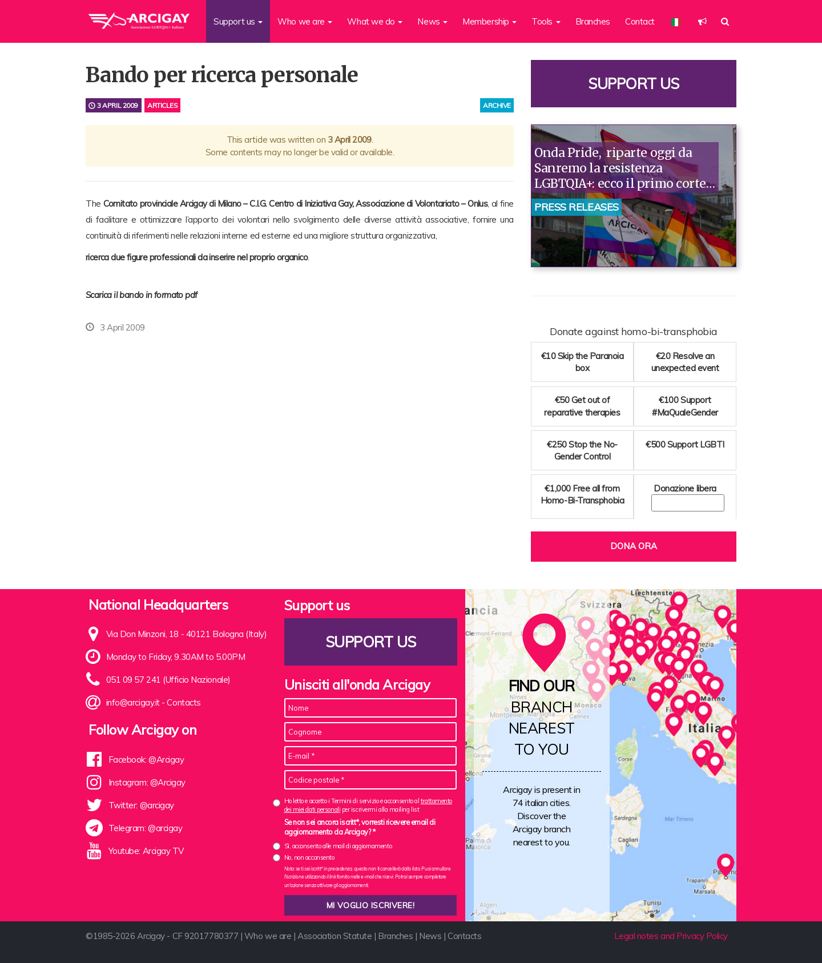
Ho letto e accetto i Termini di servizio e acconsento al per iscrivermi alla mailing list (368, 805)
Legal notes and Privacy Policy (671, 935)
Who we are (268, 935)
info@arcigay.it (133, 702)
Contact (640, 21)
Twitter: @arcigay (141, 805)
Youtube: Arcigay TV (146, 850)
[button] (702, 21)
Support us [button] (238, 21)
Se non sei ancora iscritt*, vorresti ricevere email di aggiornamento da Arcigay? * (360, 827)
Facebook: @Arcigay (146, 759)
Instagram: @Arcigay (147, 782)
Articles (162, 105)
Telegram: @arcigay (145, 828)
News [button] (432, 21)
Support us (633, 83)
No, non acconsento (309, 857)
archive (497, 105)
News (430, 935)
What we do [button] (374, 21)
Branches (592, 21)
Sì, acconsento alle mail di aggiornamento (338, 846)
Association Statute (334, 935)
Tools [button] (545, 21)
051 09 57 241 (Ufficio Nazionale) (168, 679)
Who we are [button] (304, 21)
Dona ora (633, 546)
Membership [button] (489, 21)
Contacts (183, 702)
